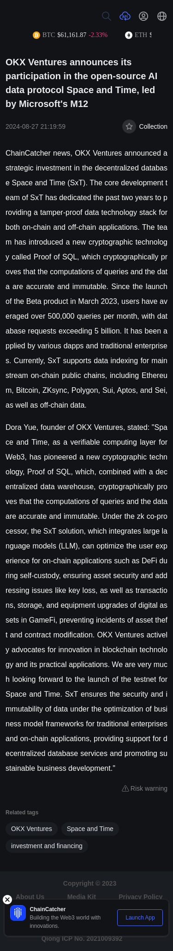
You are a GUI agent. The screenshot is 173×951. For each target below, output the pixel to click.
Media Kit (81, 897)
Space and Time (90, 828)
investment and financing (47, 846)
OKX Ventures (31, 828)
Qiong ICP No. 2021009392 (82, 938)
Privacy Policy (140, 897)
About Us (30, 897)
